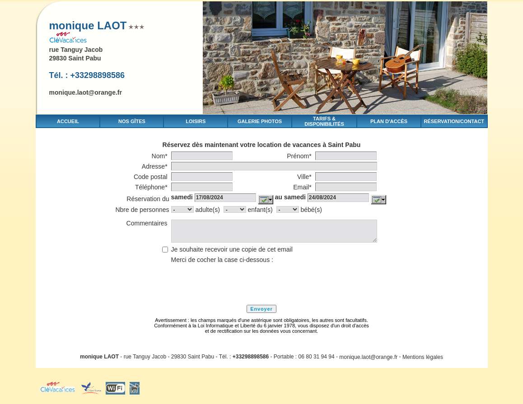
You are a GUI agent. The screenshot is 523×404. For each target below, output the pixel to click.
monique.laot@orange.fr (85, 92)
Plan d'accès (388, 121)
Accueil (68, 121)
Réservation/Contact (454, 121)
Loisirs (195, 121)
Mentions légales (422, 357)
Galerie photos (260, 121)
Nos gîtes (131, 121)
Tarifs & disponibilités (324, 121)
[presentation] (239, 282)
